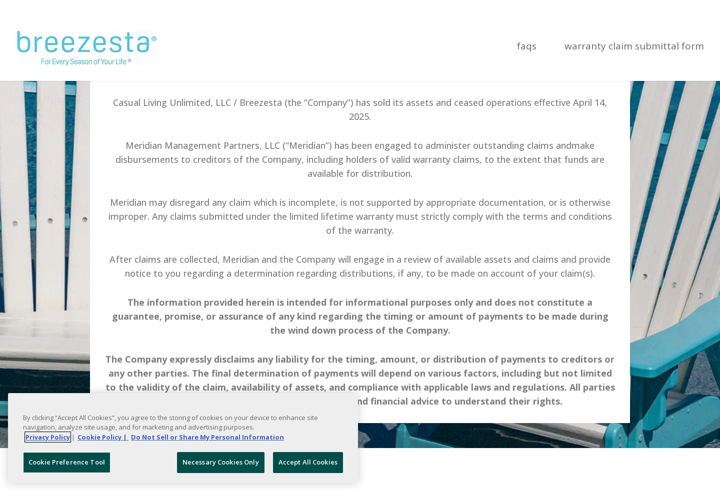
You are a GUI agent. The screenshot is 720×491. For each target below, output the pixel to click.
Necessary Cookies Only (220, 462)
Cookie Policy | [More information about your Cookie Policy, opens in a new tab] (103, 437)
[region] (183, 438)
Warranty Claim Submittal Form (634, 47)
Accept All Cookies (308, 462)
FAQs (526, 47)
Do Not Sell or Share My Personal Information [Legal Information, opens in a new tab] (207, 437)
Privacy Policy (48, 437)
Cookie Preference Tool (66, 462)
